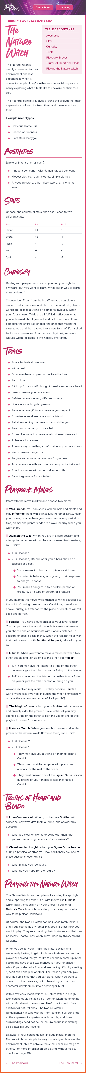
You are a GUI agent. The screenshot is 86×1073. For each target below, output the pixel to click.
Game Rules (43, 7)
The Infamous (17, 1063)
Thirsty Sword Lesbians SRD (29, 20)
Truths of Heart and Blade (62, 63)
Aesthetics (52, 35)
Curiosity (51, 46)
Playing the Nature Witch (62, 68)
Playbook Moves (57, 57)
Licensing (64, 7)
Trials (49, 52)
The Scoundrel (70, 1063)
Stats (49, 41)
